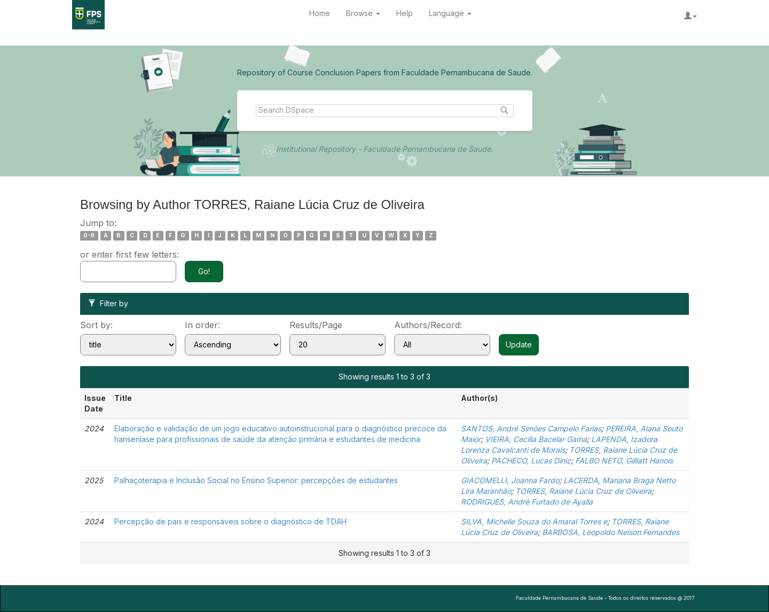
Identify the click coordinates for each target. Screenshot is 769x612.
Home (319, 13)
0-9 (89, 235)
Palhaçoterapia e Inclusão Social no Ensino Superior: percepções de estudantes (256, 480)
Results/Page (315, 325)
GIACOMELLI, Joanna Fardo (510, 480)
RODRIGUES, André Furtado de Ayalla (527, 501)
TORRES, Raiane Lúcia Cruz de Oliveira (583, 490)
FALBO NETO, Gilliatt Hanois (624, 460)
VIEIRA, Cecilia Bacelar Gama (536, 439)
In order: (202, 325)
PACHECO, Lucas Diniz (531, 460)
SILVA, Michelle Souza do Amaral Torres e (534, 521)
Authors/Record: (428, 325)
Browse (363, 13)
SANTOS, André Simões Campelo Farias (531, 428)
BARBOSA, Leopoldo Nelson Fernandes (610, 532)
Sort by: (96, 325)
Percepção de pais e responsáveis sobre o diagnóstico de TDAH (230, 521)
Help (404, 13)
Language (450, 13)
